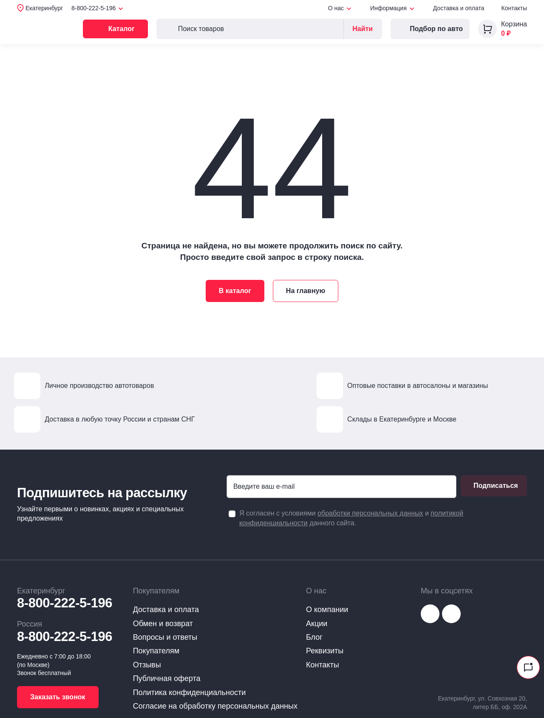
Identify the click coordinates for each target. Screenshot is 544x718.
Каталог (126, 29)
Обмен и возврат (163, 623)
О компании (327, 609)
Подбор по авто (430, 29)
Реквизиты (324, 651)
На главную (305, 290)
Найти (362, 28)
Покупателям (156, 651)
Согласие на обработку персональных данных (215, 706)
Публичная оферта (167, 678)
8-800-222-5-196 (64, 603)
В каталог (235, 290)
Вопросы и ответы (165, 637)
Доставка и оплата (458, 8)
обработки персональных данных (370, 513)
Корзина (514, 24)
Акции (316, 623)
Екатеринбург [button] (44, 8)
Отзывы (147, 665)
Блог (314, 637)
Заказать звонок (57, 697)
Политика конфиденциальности (189, 692)
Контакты (514, 8)
